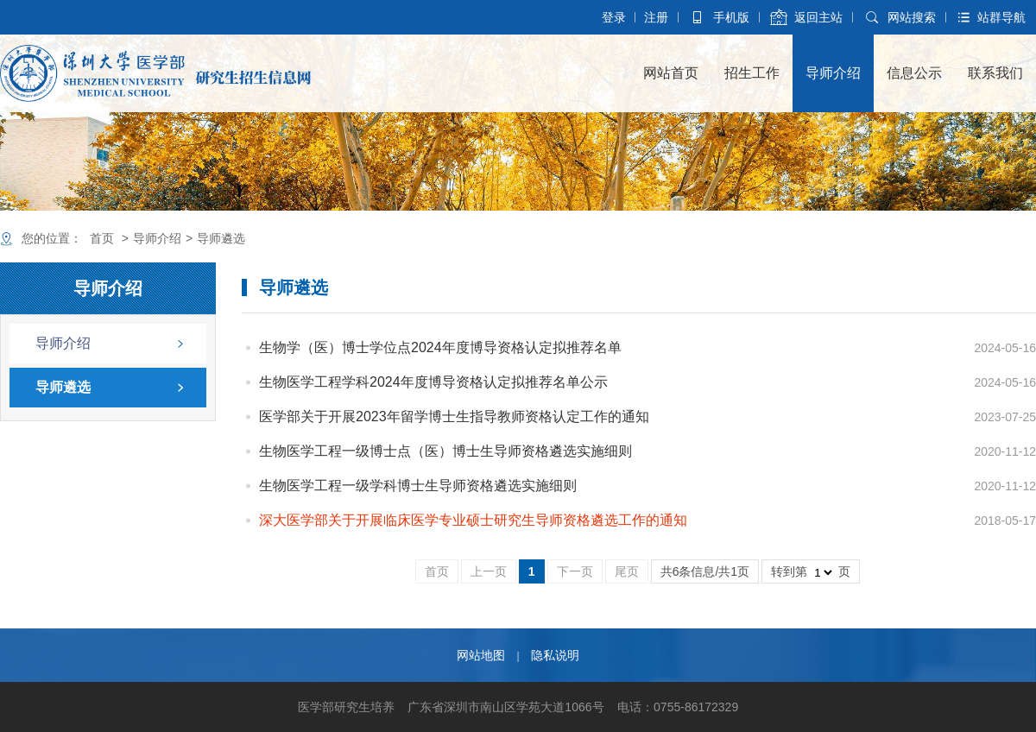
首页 (102, 238)
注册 (656, 17)
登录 (614, 17)
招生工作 (752, 73)
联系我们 (995, 73)
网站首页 (670, 73)
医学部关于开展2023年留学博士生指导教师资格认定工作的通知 (454, 416)
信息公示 (914, 73)
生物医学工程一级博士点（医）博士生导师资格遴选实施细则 (445, 451)
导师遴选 (221, 238)
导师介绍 (833, 73)
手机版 (731, 17)
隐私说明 (555, 655)
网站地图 (481, 655)
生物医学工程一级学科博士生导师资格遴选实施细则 (418, 485)
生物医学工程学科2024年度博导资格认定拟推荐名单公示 (433, 382)
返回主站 (818, 17)
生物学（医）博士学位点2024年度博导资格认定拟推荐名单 (440, 347)
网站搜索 (912, 17)
